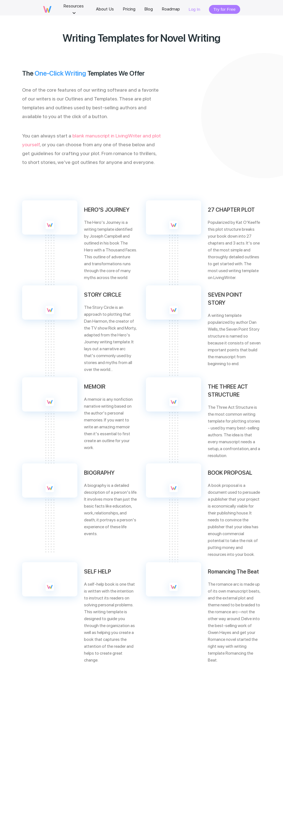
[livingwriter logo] (47, 11)
